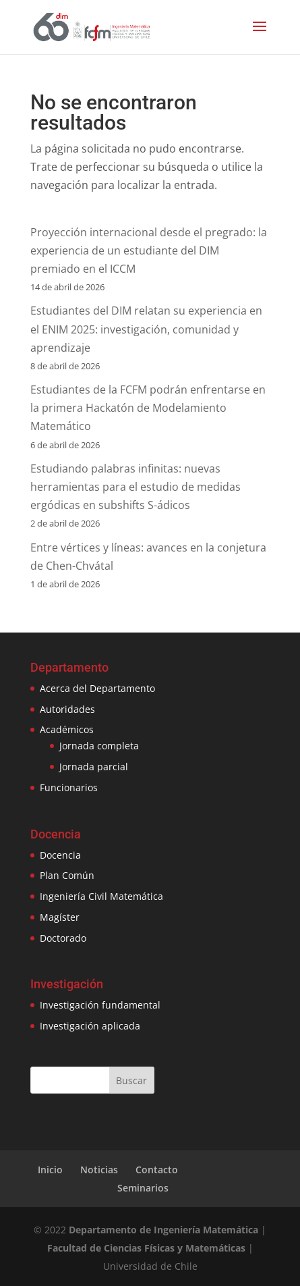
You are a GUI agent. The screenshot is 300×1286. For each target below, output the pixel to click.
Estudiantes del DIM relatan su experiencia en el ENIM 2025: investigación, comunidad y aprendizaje (146, 328)
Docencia (60, 855)
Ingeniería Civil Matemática (101, 896)
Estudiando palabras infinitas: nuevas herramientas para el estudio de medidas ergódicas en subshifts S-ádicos (135, 486)
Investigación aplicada (90, 1025)
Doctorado (63, 938)
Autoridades (67, 709)
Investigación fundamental (100, 1004)
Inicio (50, 1169)
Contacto (157, 1169)
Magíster (60, 917)
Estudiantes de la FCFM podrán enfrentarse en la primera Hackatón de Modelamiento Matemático (148, 407)
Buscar (131, 1080)
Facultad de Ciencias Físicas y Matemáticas (146, 1247)
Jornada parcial (93, 766)
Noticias (99, 1169)
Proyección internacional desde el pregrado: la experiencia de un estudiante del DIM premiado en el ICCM (148, 250)
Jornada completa (99, 745)
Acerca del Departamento (97, 688)
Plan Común (67, 875)
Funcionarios (69, 787)
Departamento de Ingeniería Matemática (163, 1229)
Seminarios (143, 1187)
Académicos (67, 729)
